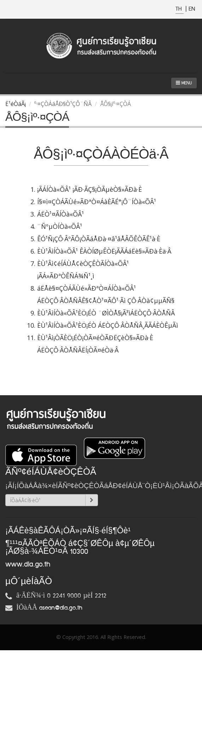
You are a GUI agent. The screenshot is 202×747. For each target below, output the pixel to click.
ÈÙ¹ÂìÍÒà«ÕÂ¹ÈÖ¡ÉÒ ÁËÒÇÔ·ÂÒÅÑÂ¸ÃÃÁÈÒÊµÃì (107, 325)
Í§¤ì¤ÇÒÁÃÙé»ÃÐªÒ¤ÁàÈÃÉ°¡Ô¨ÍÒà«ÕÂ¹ (96, 201)
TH (179, 9)
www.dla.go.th (27, 564)
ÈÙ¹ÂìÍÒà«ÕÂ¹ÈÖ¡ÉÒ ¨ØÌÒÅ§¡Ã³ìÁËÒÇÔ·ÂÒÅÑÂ (106, 313)
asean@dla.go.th (60, 608)
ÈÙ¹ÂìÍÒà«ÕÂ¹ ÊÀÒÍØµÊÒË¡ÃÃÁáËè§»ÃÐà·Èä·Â (104, 251)
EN (192, 9)
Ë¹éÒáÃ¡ (15, 104)
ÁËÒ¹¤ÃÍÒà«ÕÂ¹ (60, 214)
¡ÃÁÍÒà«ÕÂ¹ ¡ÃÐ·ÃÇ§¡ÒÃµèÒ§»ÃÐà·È (89, 189)
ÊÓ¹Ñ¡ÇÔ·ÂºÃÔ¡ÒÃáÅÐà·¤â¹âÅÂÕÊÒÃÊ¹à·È (98, 239)
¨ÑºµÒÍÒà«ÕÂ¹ (59, 226)
